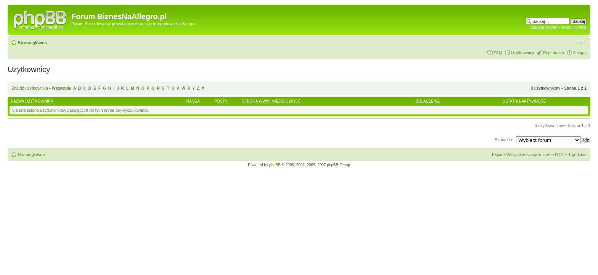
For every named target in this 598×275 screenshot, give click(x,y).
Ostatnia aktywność (524, 101)
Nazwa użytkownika (32, 101)
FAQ (498, 52)
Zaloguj (580, 52)
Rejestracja (553, 52)
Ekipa (497, 154)
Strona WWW (256, 101)
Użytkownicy (522, 52)
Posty (220, 101)
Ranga (193, 101)
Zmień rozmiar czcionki (581, 41)
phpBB (275, 165)
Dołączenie (427, 101)
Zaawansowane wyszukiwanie (558, 27)
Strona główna (32, 42)
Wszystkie (61, 88)
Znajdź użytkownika (29, 88)
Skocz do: (504, 139)
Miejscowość (286, 101)
